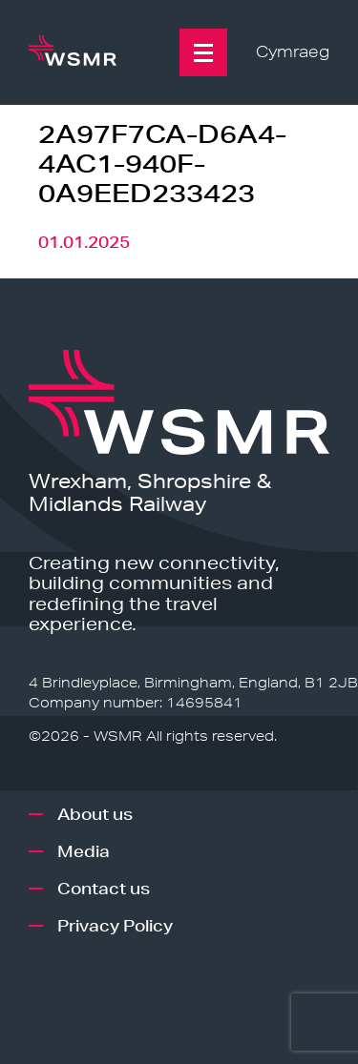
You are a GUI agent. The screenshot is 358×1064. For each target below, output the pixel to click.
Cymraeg (292, 52)
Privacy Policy (115, 925)
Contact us (103, 888)
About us (95, 814)
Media (83, 851)
